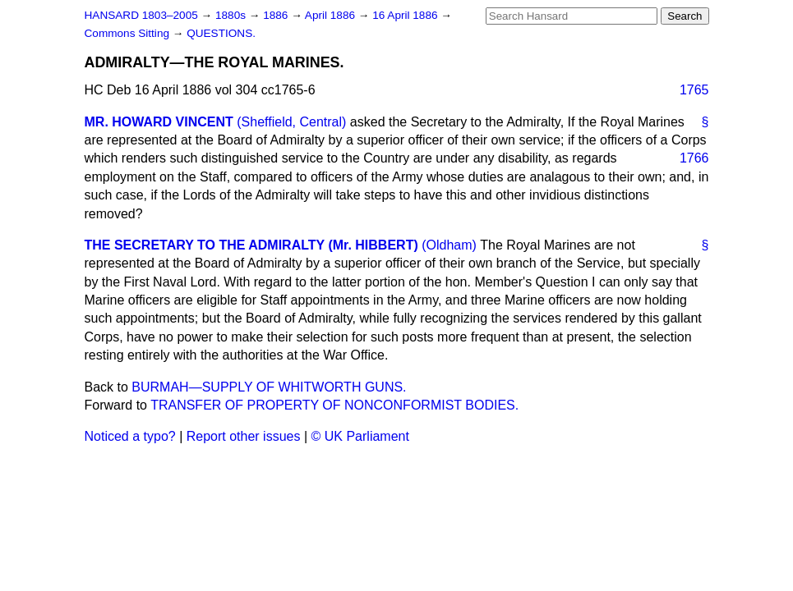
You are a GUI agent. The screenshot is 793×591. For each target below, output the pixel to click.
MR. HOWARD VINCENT (159, 122)
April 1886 (331, 15)
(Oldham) (449, 245)
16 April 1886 (406, 15)
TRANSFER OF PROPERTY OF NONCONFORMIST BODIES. (334, 405)
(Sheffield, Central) (291, 122)
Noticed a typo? (130, 436)
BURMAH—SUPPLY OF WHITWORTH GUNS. (268, 387)
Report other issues (244, 436)
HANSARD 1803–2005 (141, 15)
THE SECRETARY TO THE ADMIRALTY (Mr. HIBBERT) (251, 245)
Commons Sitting (129, 33)
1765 (694, 90)
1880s (232, 15)
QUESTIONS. (221, 33)
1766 (694, 158)
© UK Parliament (360, 436)
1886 (277, 15)
